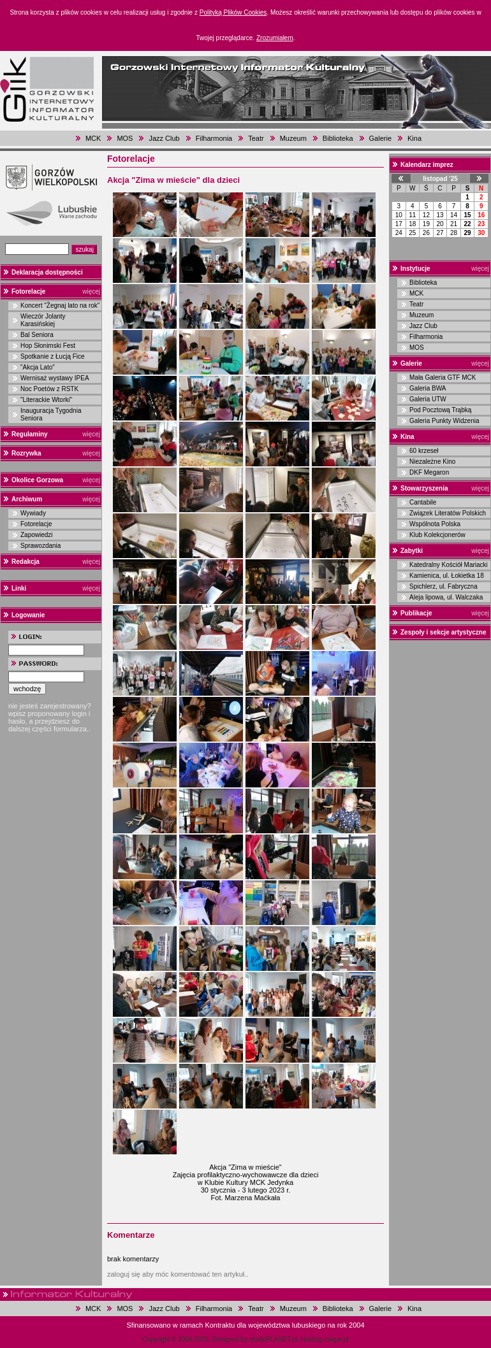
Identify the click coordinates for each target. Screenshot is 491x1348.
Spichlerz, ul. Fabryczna (443, 586)
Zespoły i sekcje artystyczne (443, 632)
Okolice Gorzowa (37, 480)
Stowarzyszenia (424, 488)
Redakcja (25, 561)
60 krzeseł (424, 450)
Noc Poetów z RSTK (49, 388)
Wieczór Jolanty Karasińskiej (43, 320)
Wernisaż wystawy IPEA (54, 378)
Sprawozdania (40, 545)
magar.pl (336, 1339)
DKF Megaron (429, 472)
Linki (18, 588)
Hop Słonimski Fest (47, 345)
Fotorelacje (28, 291)
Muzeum (293, 138)
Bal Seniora (37, 334)
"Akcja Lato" (37, 367)
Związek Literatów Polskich (447, 513)
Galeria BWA (427, 388)
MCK (93, 138)
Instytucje (415, 268)
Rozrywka (26, 453)
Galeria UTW (427, 399)
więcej (91, 291)
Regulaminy (29, 434)
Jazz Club (164, 138)
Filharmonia (214, 138)
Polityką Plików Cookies (233, 12)
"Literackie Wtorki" (46, 399)
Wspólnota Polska (434, 523)
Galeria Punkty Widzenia (444, 420)
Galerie (380, 138)
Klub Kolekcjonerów (437, 534)
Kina (414, 138)
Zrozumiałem (274, 37)
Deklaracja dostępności (47, 272)
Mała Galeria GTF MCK (442, 377)
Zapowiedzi (36, 534)
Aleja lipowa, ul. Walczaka (446, 597)
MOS (125, 138)
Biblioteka (338, 138)
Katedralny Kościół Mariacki (448, 564)
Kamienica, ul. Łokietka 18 (446, 575)
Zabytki (411, 550)
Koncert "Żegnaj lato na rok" (59, 305)
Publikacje (416, 613)
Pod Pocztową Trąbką (440, 409)
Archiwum (26, 499)
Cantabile (422, 502)
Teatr (255, 138)
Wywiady (33, 513)
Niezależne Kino (432, 461)
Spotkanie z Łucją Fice (52, 356)
